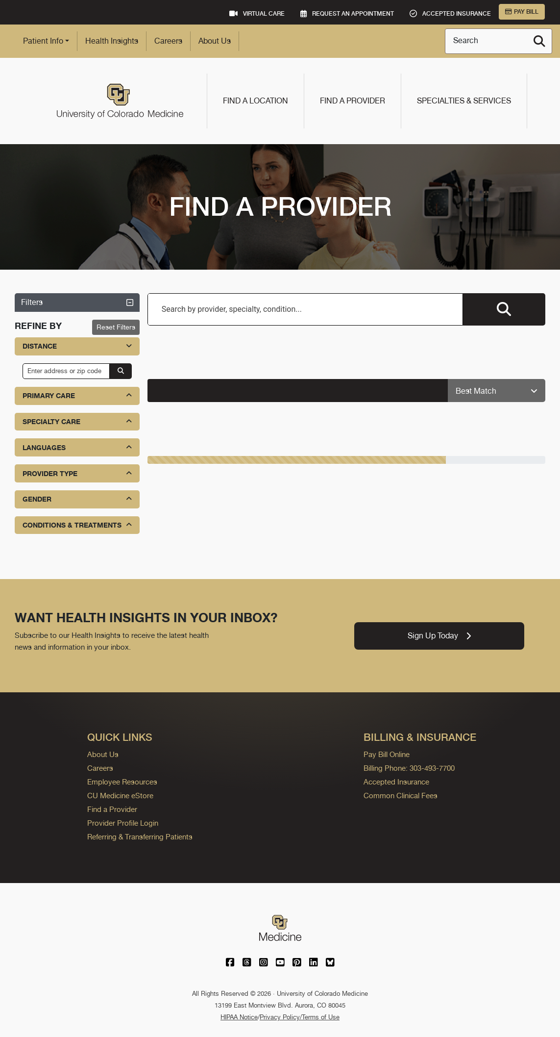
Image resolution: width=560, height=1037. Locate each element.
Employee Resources (122, 782)
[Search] (539, 41)
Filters (77, 302)
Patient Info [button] (43, 41)
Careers (168, 41)
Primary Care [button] (77, 395)
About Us (214, 41)
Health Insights (111, 41)
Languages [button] (77, 447)
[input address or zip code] (66, 371)
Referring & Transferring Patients (140, 837)
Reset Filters (116, 327)
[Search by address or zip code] (121, 371)
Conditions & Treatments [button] (77, 525)
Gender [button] (77, 499)
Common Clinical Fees (401, 795)
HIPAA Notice (239, 1017)
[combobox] (305, 309)
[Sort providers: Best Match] (496, 391)
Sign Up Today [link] (439, 635)
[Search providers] (504, 309)
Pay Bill (521, 11)
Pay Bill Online (387, 754)
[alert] (297, 390)
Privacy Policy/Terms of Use (300, 1017)
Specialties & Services (464, 100)
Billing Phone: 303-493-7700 (409, 768)
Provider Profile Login (122, 823)
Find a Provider (352, 100)
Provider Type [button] (77, 473)
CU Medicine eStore (120, 795)
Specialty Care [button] (77, 421)
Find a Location (255, 100)
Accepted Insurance (396, 782)
